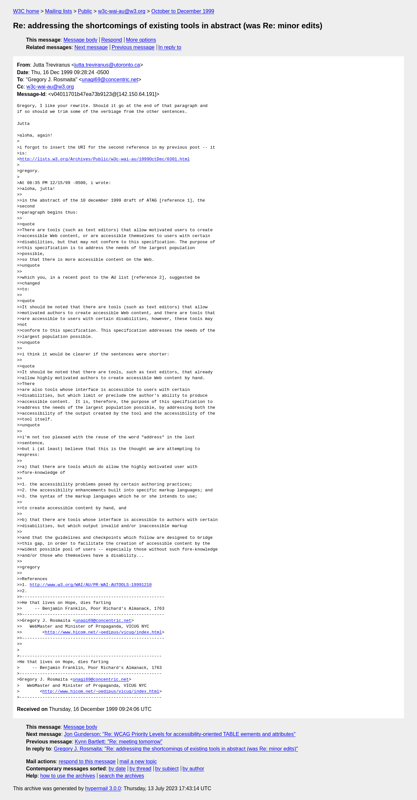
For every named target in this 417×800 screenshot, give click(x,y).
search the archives (121, 776)
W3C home (26, 11)
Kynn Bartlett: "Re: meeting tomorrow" (118, 741)
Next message (91, 47)
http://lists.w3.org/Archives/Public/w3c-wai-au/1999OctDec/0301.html (105, 159)
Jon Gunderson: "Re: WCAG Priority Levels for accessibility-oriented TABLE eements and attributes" (180, 734)
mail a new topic (138, 761)
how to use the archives (67, 776)
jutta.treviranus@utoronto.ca (107, 65)
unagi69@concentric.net (110, 79)
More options (141, 40)
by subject (167, 768)
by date (116, 768)
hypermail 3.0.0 (103, 788)
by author (193, 768)
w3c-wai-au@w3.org (121, 11)
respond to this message (87, 761)
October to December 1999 (182, 11)
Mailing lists (58, 11)
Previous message (133, 47)
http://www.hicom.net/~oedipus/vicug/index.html (103, 632)
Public (85, 11)
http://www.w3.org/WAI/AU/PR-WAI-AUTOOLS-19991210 (90, 585)
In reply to (169, 47)
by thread (140, 768)
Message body (80, 40)
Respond (111, 40)
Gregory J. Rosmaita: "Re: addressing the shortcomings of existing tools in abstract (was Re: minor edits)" (176, 749)
